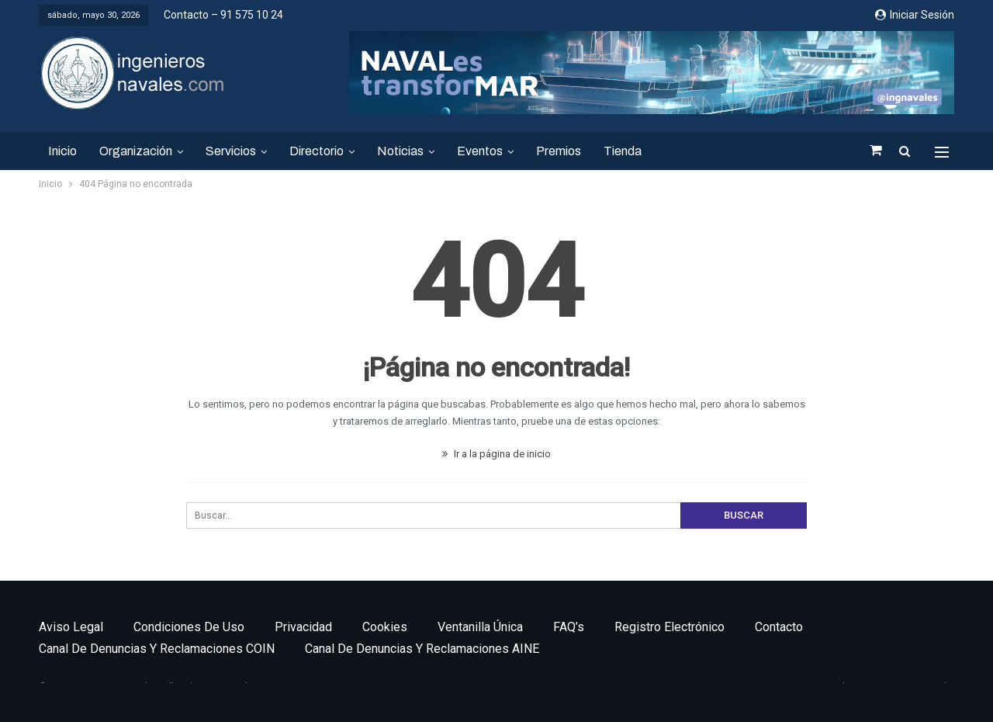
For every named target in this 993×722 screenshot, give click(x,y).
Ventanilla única (480, 627)
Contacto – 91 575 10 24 (223, 15)
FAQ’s (568, 627)
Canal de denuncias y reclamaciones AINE (422, 648)
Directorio (316, 151)
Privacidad (303, 627)
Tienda (623, 151)
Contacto (779, 627)
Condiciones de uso (188, 627)
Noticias (400, 151)
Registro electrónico (669, 627)
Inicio (62, 151)
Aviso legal (71, 627)
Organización (135, 151)
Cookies (384, 627)
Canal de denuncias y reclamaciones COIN (157, 648)
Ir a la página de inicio (496, 454)
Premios (558, 151)
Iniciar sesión (914, 15)
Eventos (480, 151)
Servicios (231, 151)
